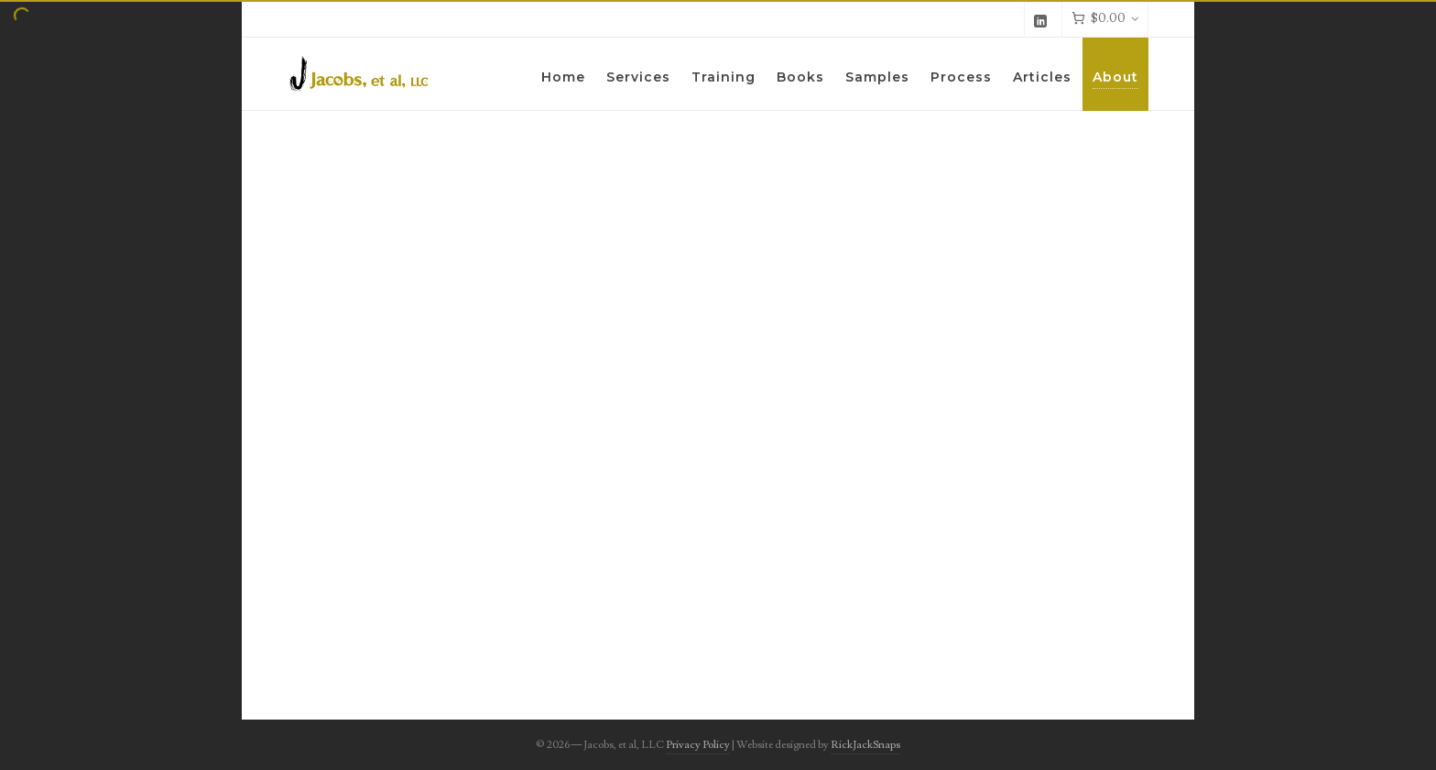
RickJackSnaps (865, 745)
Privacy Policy (698, 745)
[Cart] (1105, 18)
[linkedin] (1043, 20)
